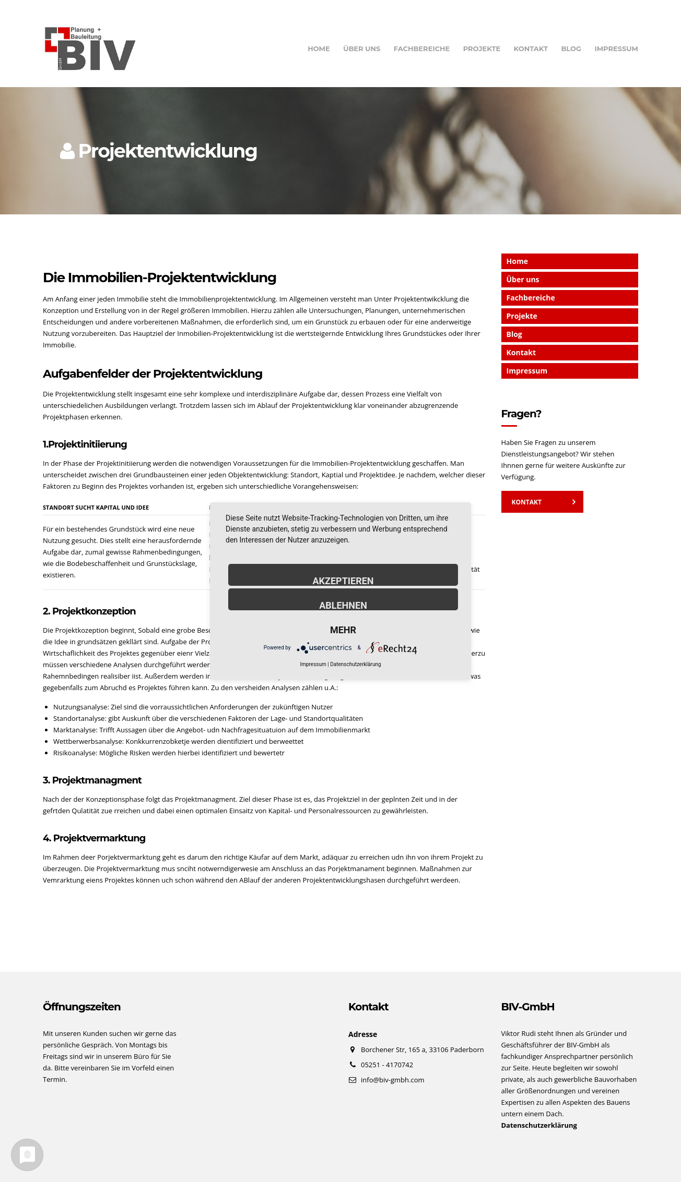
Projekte (482, 48)
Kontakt (531, 48)
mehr (343, 629)
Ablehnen (343, 605)
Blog (571, 48)
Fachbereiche (422, 48)
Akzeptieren (342, 580)
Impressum (616, 48)
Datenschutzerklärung (355, 664)
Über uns (361, 48)
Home (319, 48)
